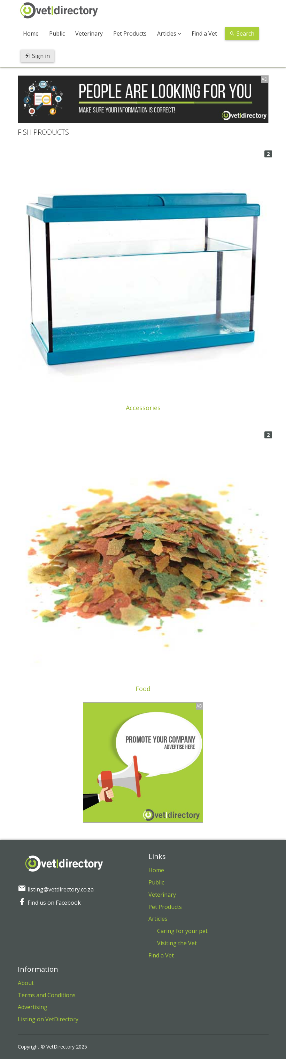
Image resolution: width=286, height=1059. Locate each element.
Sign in (37, 56)
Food (143, 688)
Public (57, 33)
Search (242, 33)
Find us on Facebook (49, 902)
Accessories (143, 407)
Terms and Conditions (47, 995)
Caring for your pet (182, 931)
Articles (169, 33)
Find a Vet (204, 33)
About (26, 983)
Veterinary (89, 33)
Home (31, 33)
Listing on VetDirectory (48, 1019)
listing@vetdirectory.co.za (56, 889)
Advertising (32, 1007)
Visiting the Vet (177, 943)
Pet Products (130, 33)
